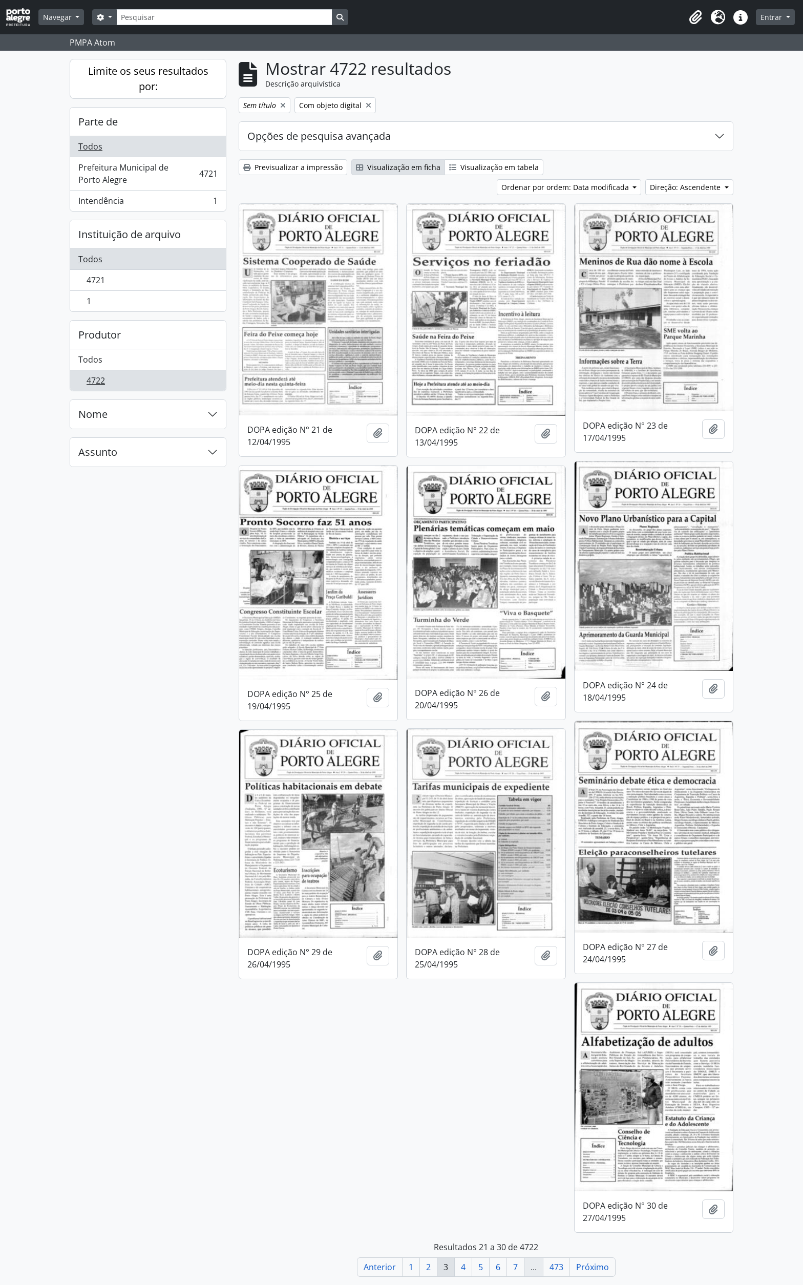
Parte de (98, 122)
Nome (93, 414)
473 (556, 1267)
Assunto (97, 452)
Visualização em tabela (494, 167)
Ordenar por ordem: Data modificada (566, 187)
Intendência (148, 203)
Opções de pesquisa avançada (319, 136)
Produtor (99, 335)
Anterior (380, 1267)
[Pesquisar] (224, 17)
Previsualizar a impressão (293, 167)
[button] (695, 17)
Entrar (772, 17)
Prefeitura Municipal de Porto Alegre (148, 173)
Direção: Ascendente (686, 187)
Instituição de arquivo (129, 234)
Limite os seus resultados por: (148, 78)
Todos (90, 146)
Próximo (592, 1267)
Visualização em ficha (398, 167)
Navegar (58, 17)
